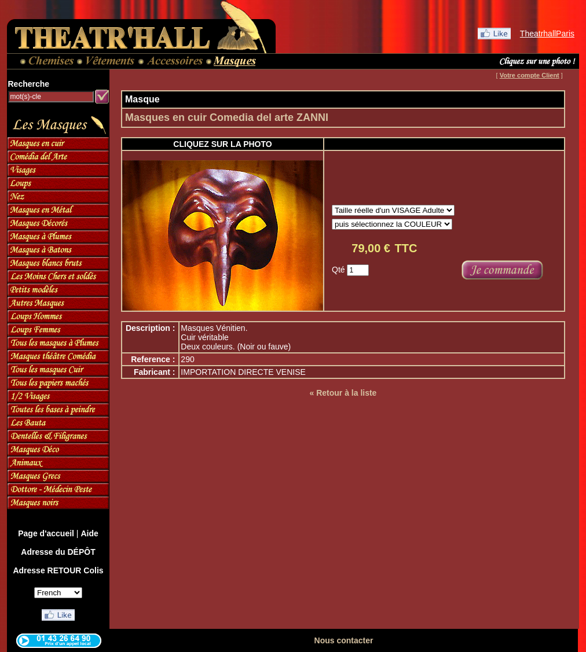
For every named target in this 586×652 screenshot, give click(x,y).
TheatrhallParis (547, 33)
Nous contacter (343, 640)
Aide (89, 533)
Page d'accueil (46, 533)
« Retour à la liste (342, 392)
